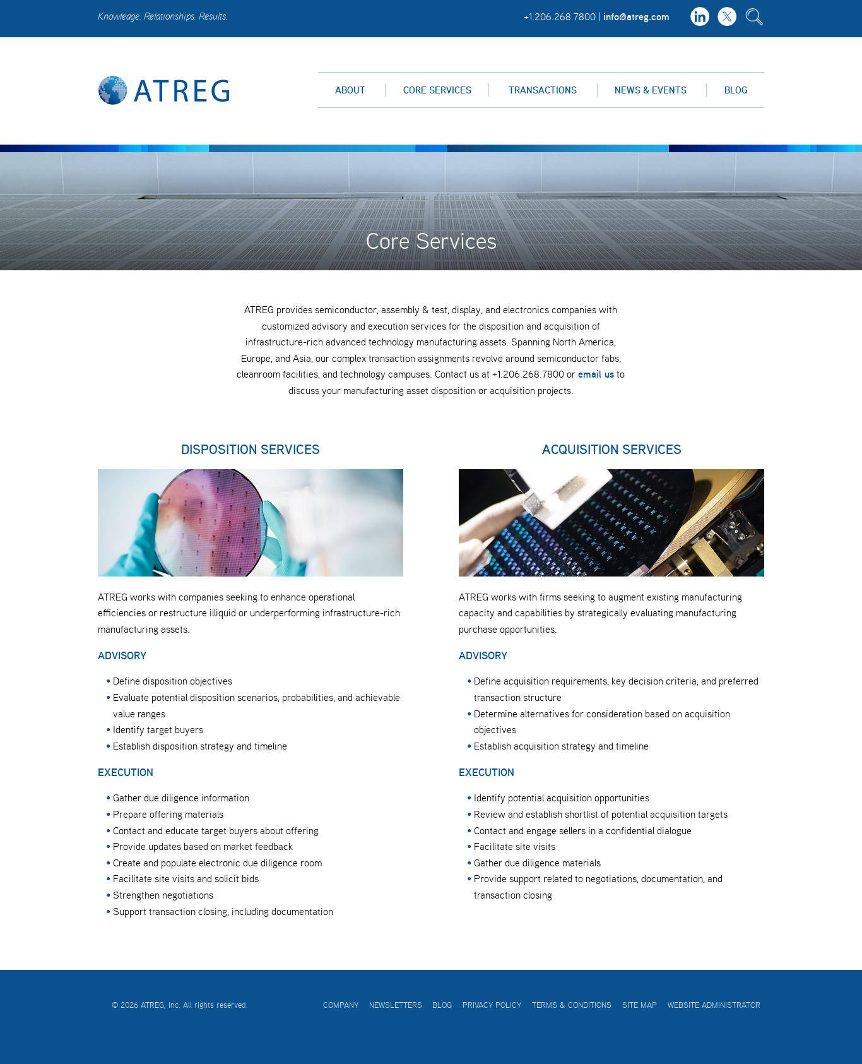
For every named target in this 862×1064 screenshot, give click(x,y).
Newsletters (395, 1005)
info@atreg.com (636, 16)
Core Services (437, 90)
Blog (735, 90)
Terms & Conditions (571, 1005)
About (350, 90)
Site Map (639, 1005)
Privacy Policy (492, 1005)
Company (340, 1005)
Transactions (543, 90)
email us (596, 374)
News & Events (651, 90)
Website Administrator (714, 1005)
